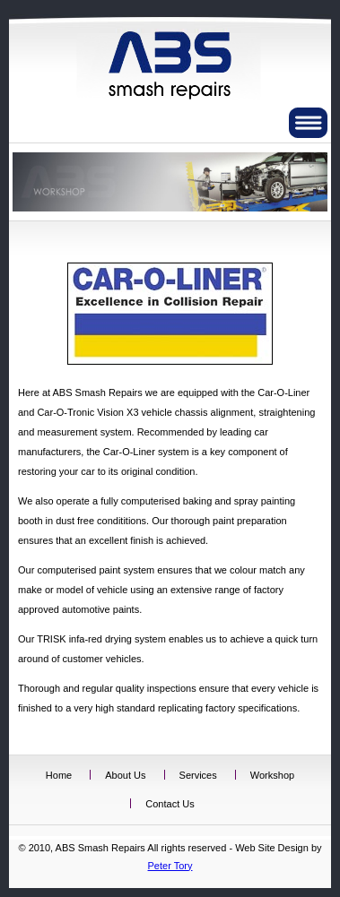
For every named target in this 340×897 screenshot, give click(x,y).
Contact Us (169, 803)
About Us (125, 775)
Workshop (272, 775)
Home (59, 775)
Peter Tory (170, 865)
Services (198, 775)
